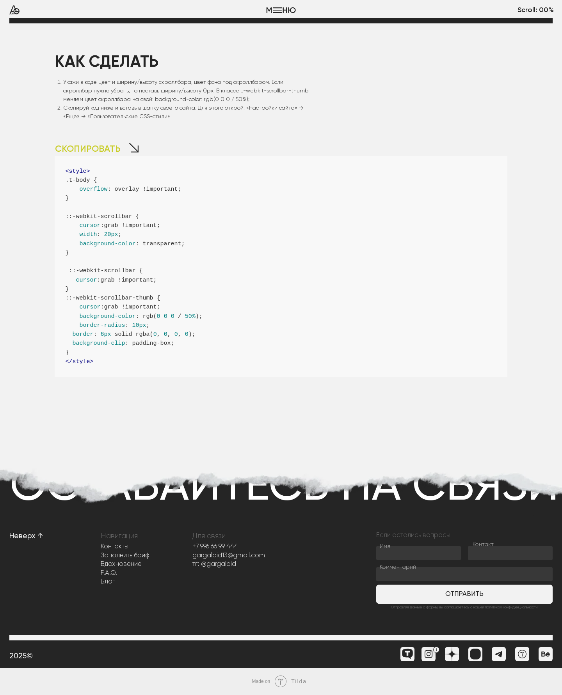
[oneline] (510, 553)
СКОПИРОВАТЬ (88, 149)
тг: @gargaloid (214, 564)
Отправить (464, 594)
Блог (108, 581)
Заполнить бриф (125, 555)
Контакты (114, 546)
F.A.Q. (109, 573)
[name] (418, 553)
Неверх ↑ (26, 536)
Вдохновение (121, 564)
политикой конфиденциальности (511, 607)
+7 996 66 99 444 (215, 546)
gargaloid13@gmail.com (228, 555)
